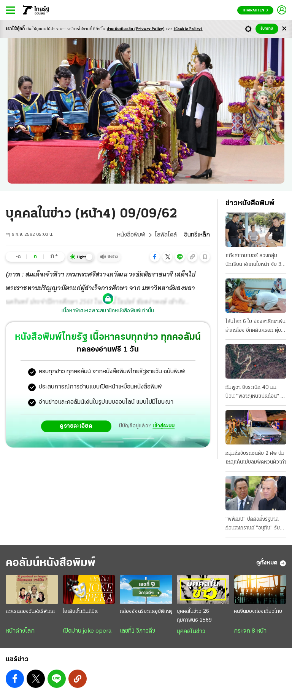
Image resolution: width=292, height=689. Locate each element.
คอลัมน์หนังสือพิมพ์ (50, 563)
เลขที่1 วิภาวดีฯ (137, 631)
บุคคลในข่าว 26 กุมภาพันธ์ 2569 (194, 616)
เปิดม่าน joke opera (87, 631)
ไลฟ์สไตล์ (166, 235)
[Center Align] (284, 29)
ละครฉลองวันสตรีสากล (30, 611)
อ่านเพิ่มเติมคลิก (136, 29)
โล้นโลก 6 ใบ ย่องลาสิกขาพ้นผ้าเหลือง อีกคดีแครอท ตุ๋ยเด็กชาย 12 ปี (255, 327)
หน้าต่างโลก (20, 631)
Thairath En (255, 10)
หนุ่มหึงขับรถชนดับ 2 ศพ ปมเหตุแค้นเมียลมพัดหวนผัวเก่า (255, 458)
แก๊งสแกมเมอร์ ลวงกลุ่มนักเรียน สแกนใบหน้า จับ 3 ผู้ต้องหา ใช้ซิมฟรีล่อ (255, 261)
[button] (155, 257)
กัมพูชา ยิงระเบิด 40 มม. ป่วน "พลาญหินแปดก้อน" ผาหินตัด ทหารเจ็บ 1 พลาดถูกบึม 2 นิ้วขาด (255, 393)
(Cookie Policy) (188, 29)
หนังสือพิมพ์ (131, 235)
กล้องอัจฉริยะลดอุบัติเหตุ (146, 611)
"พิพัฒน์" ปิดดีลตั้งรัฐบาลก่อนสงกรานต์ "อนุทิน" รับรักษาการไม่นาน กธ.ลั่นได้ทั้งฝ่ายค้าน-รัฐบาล (253, 524)
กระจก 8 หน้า (250, 631)
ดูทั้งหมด (271, 563)
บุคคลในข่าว (191, 631)
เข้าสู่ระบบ (163, 426)
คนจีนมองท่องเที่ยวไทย (258, 611)
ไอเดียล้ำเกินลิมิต (80, 611)
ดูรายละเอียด (76, 426)
